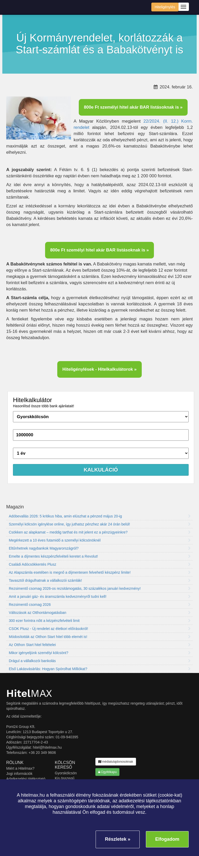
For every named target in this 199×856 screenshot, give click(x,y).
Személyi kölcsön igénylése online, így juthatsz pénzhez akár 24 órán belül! (100, 524)
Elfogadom (167, 839)
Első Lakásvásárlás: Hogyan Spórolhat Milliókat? (100, 669)
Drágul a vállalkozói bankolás (100, 661)
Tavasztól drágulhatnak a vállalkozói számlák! (100, 580)
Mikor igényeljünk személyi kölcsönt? (100, 653)
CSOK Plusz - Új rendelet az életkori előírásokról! (100, 629)
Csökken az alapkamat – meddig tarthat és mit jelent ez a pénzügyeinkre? (100, 532)
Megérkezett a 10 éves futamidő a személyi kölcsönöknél (100, 540)
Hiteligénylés (165, 7)
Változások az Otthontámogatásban (100, 613)
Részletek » (117, 839)
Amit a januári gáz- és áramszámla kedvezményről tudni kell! (100, 596)
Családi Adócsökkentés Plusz (100, 564)
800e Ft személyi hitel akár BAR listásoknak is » (133, 107)
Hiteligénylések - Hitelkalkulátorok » (99, 369)
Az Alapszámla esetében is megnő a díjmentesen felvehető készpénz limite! (100, 572)
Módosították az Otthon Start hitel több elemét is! (100, 637)
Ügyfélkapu (107, 772)
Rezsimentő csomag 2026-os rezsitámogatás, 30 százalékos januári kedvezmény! (100, 588)
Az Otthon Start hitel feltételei (100, 645)
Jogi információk (19, 773)
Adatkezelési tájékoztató (25, 779)
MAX (29, 693)
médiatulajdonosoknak (115, 761)
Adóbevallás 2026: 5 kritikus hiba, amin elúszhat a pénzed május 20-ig (100, 516)
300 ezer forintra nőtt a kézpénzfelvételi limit (100, 621)
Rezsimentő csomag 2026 (100, 604)
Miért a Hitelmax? (20, 768)
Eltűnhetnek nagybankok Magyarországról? (100, 548)
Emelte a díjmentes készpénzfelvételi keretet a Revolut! (100, 556)
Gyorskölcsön (66, 773)
